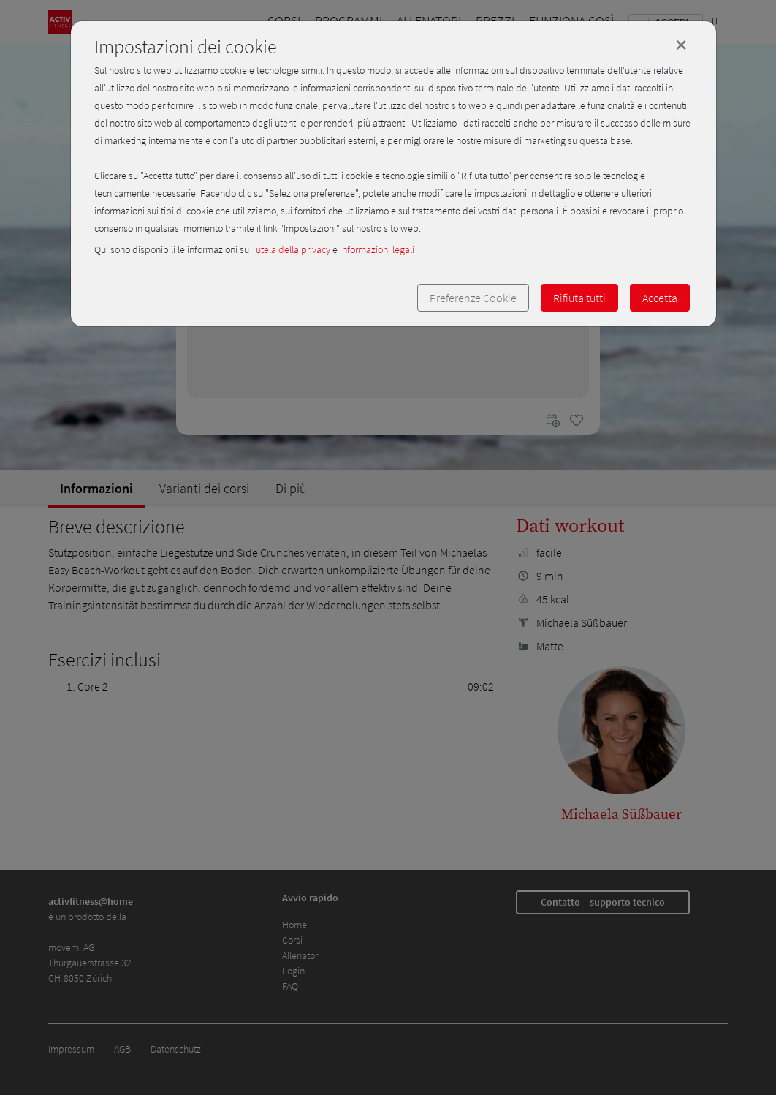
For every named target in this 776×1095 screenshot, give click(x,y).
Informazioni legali (377, 249)
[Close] (681, 44)
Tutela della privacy (290, 249)
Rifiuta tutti (579, 297)
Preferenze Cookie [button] (473, 297)
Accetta (659, 297)
